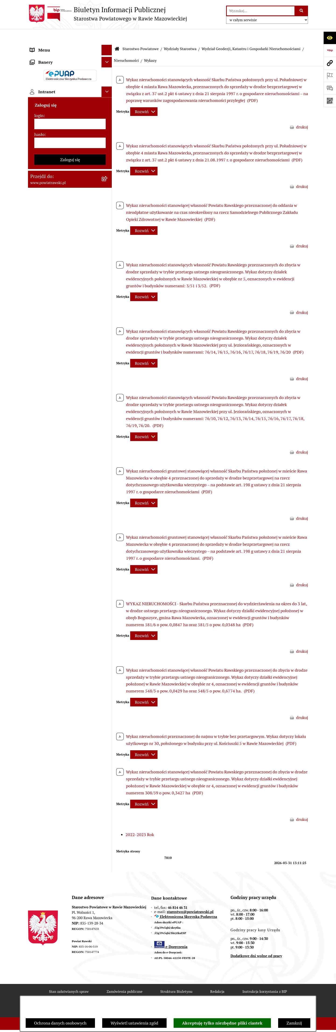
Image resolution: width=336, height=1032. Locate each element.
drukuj (302, 113)
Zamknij (294, 1023)
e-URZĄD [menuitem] (39, 109)
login (39, 410)
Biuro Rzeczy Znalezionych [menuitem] (55, 260)
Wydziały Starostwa (180, 34)
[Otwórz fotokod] (329, 100)
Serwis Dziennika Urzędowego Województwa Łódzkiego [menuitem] (58, 182)
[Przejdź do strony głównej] (107, 14)
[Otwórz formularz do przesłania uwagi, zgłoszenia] (329, 88)
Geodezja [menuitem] (38, 212)
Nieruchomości (126, 46)
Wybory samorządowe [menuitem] (50, 334)
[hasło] (70, 437)
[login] (70, 418)
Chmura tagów (215, 994)
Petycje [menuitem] (36, 281)
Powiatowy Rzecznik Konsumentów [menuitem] (63, 292)
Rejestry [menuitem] (37, 344)
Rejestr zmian (68, 994)
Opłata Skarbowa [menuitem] (46, 168)
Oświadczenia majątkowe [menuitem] (53, 130)
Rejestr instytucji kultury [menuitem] (53, 302)
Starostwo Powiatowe (140, 34)
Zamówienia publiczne (125, 978)
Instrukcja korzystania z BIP (264, 978)
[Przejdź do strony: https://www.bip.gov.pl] (329, 50)
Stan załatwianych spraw (69, 978)
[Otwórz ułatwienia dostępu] (329, 37)
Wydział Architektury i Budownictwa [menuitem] (64, 223)
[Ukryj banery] (107, 356)
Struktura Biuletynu (176, 978)
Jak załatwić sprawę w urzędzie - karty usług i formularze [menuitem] (65, 144)
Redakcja (217, 978)
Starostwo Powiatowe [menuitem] (50, 99)
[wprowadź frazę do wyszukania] (260, 11)
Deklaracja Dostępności (116, 994)
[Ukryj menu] (107, 36)
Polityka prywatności (262, 994)
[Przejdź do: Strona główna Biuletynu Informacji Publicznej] (117, 35)
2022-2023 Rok (140, 820)
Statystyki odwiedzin (169, 994)
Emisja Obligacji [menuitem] (45, 250)
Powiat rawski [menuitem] (43, 57)
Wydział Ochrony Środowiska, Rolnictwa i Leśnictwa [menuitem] (57, 236)
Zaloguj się (70, 454)
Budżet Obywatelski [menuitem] (48, 120)
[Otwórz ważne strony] (329, 75)
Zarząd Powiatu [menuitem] (44, 78)
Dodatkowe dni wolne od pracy (256, 941)
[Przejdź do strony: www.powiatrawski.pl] (329, 63)
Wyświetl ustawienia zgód (134, 1023)
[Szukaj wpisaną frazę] (301, 11)
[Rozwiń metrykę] (144, 97)
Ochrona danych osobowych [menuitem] (56, 313)
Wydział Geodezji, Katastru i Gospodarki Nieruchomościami (251, 34)
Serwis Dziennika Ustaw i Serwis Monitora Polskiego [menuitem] (60, 199)
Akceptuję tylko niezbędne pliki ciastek (222, 1023)
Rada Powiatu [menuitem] (42, 67)
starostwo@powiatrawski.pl (190, 897)
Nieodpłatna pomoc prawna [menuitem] (55, 271)
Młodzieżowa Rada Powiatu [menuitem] (55, 88)
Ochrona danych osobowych (60, 1023)
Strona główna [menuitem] (43, 46)
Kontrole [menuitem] (38, 323)
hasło (39, 429)
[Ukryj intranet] (107, 386)
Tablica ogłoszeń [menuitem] (45, 157)
